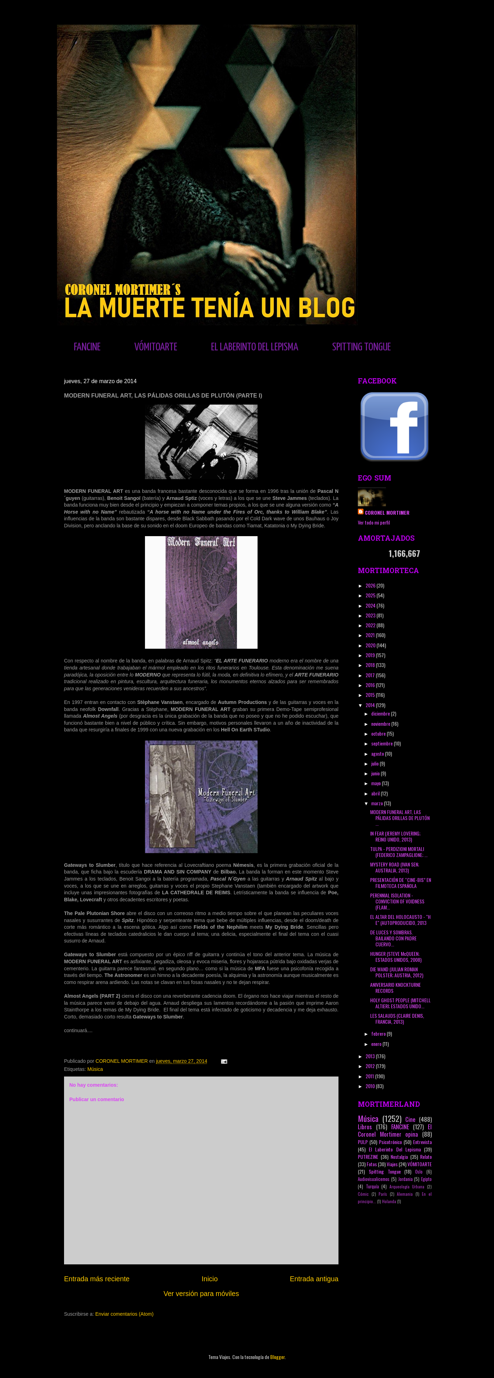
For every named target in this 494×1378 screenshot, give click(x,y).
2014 (371, 705)
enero (376, 1043)
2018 (371, 664)
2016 (371, 684)
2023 (371, 615)
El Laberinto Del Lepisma (395, 1149)
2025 (371, 595)
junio (376, 773)
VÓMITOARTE (155, 347)
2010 (371, 1086)
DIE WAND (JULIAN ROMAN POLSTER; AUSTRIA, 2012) (396, 972)
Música (95, 1069)
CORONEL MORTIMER (387, 512)
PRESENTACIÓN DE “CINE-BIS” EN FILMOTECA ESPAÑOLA (400, 882)
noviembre (381, 723)
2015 (371, 694)
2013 (371, 1056)
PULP (363, 1141)
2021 (371, 635)
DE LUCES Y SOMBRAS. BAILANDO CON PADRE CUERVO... (393, 938)
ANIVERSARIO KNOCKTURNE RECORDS (395, 987)
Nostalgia (399, 1156)
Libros (365, 1126)
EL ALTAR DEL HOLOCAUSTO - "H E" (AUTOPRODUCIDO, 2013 (400, 919)
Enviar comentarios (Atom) (124, 1314)
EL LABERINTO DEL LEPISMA (254, 347)
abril (376, 793)
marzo (377, 803)
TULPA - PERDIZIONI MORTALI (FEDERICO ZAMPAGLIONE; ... (399, 851)
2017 (371, 675)
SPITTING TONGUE (361, 347)
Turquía (372, 1186)
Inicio (210, 1279)
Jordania (405, 1179)
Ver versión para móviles (201, 1293)
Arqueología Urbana (407, 1186)
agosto (378, 753)
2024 (371, 605)
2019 (371, 655)
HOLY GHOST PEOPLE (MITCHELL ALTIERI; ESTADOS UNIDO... (400, 1003)
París (383, 1194)
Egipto (426, 1179)
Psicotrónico (390, 1141)
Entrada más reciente (96, 1279)
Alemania (405, 1194)
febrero (379, 1033)
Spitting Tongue (385, 1171)
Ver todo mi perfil (374, 522)
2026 (371, 585)
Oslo (419, 1171)
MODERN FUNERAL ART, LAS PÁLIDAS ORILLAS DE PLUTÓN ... (400, 817)
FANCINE (87, 347)
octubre (379, 733)
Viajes (392, 1164)
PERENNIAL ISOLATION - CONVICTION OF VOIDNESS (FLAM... (397, 901)
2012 (371, 1065)
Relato (426, 1156)
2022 (371, 625)
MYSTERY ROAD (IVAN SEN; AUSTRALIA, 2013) (394, 867)
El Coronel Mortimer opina (395, 1130)
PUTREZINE (368, 1156)
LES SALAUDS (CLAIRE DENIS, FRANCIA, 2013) (397, 1018)
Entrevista (422, 1141)
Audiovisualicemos (374, 1179)
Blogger (277, 1356)
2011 (370, 1076)
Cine (410, 1119)
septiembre (382, 743)
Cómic (363, 1194)
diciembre (381, 713)
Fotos (372, 1164)
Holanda (389, 1201)
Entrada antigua (314, 1279)
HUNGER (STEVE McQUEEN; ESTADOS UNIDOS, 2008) (396, 956)
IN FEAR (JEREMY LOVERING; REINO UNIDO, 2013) (395, 836)
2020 (371, 645)
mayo (376, 783)
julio (375, 763)
